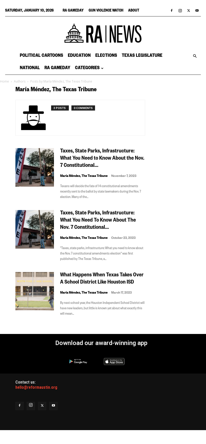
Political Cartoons (41, 56)
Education (79, 56)
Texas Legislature (142, 56)
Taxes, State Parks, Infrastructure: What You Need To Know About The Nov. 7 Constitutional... (98, 221)
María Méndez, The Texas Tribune (84, 176)
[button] (195, 56)
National (30, 68)
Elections (106, 56)
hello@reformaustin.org (36, 387)
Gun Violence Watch (106, 11)
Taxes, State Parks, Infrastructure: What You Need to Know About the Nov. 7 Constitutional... (102, 159)
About (133, 11)
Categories (89, 68)
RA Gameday (73, 11)
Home (4, 81)
